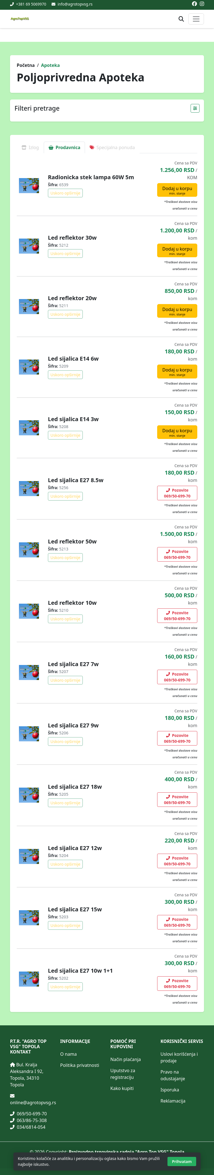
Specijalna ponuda (112, 147)
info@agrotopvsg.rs (75, 4)
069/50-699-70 (28, 1114)
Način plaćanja (125, 1059)
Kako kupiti (122, 1088)
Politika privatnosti (79, 1065)
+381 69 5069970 (30, 4)
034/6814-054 (27, 1127)
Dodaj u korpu (177, 190)
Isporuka (169, 1090)
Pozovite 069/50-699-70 (177, 493)
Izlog (30, 147)
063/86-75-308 (28, 1120)
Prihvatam (182, 1161)
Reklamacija (172, 1101)
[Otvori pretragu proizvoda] (181, 19)
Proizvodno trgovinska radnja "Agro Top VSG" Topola (126, 1152)
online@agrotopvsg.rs (33, 1102)
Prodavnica (64, 147)
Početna (26, 65)
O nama (68, 1054)
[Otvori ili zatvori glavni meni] (196, 19)
